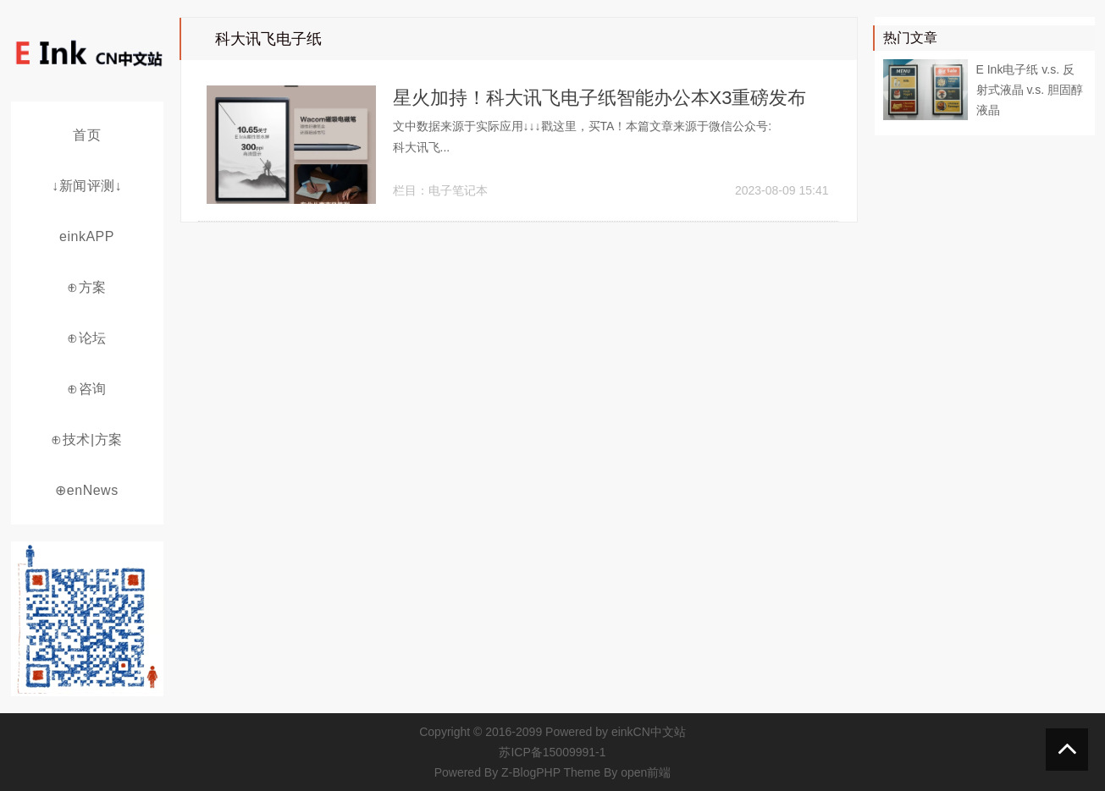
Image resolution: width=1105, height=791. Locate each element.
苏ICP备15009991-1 (552, 752)
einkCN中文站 (648, 732)
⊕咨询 (87, 389)
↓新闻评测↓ (87, 186)
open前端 (646, 772)
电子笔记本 (458, 190)
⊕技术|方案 (86, 439)
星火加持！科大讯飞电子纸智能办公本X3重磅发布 (600, 97)
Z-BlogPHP (531, 772)
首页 (87, 135)
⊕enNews (86, 490)
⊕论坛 (87, 338)
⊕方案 (87, 287)
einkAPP (86, 236)
